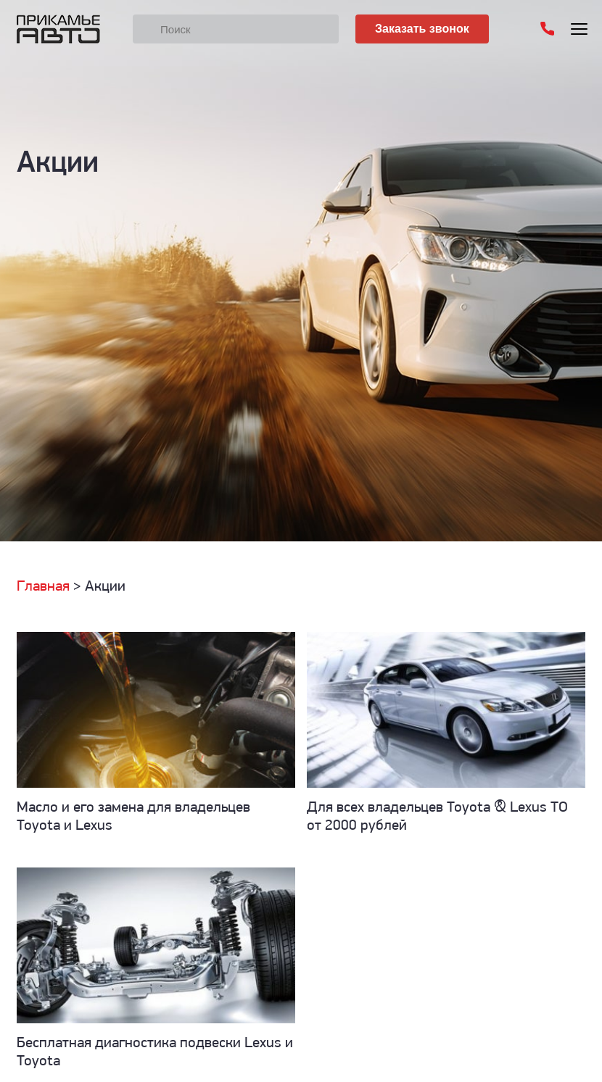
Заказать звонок (422, 28)
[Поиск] (236, 28)
